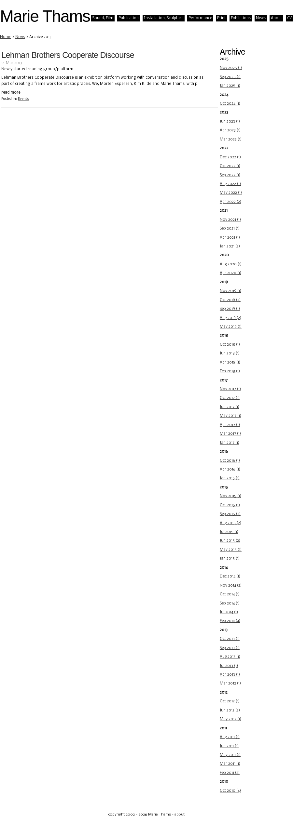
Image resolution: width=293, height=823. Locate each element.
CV (289, 18)
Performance (200, 18)
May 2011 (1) (230, 755)
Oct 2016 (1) (230, 461)
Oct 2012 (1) (230, 701)
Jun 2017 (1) (229, 407)
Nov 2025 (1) (231, 68)
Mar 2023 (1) (231, 139)
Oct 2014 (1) (230, 594)
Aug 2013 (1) (230, 657)
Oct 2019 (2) (230, 300)
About (276, 18)
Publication (129, 18)
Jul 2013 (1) (229, 666)
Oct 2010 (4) (230, 791)
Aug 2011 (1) (230, 737)
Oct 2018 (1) (230, 345)
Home (5, 37)
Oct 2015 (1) (230, 505)
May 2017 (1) (230, 416)
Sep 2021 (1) (230, 229)
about (179, 814)
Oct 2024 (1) (230, 104)
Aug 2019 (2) (230, 318)
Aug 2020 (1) (231, 264)
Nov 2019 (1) (230, 291)
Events (23, 99)
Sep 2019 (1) (230, 309)
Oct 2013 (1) (230, 639)
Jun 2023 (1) (230, 122)
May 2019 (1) (231, 327)
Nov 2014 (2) (231, 586)
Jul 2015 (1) (229, 532)
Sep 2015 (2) (230, 514)
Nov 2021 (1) (230, 220)
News (261, 18)
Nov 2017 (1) (230, 389)
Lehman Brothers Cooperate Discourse (67, 55)
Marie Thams (45, 16)
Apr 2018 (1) (230, 363)
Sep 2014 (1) (230, 603)
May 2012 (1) (230, 719)
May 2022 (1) (231, 193)
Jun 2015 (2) (230, 541)
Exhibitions (241, 18)
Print (221, 18)
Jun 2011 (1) (229, 746)
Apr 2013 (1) (230, 675)
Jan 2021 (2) (230, 246)
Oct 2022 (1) (230, 166)
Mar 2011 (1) (230, 764)
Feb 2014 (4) (230, 621)
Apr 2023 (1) (230, 130)
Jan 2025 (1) (230, 86)
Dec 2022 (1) (230, 157)
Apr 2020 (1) (230, 273)
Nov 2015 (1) (230, 496)
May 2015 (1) (231, 550)
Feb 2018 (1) (230, 371)
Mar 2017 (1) (230, 434)
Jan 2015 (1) (230, 559)
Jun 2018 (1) (230, 353)
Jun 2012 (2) (230, 710)
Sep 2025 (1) (230, 77)
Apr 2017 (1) (230, 425)
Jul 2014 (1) (229, 612)
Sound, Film (102, 18)
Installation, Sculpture (163, 18)
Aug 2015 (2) (230, 523)
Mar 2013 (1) (230, 683)
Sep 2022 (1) (230, 175)
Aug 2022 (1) (230, 184)
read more (10, 93)
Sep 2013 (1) (230, 648)
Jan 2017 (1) (229, 443)
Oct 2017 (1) (230, 398)
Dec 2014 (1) (230, 576)
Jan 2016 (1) (230, 478)
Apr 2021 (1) (230, 238)
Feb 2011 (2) (230, 773)
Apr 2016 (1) (230, 469)
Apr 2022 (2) (230, 202)
